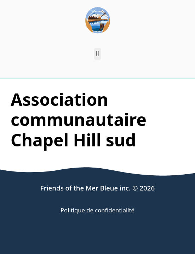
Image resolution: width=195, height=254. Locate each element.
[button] (97, 54)
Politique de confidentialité (97, 210)
